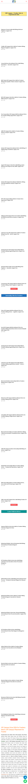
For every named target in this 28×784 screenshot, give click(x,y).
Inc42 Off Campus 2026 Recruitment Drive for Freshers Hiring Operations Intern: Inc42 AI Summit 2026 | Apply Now (13, 329)
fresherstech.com (4, 774)
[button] (2, 1)
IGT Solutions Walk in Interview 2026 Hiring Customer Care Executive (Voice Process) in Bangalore (11, 562)
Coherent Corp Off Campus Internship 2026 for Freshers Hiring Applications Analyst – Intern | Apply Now (12, 364)
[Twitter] (25, 777)
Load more (14, 288)
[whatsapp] (25, 781)
